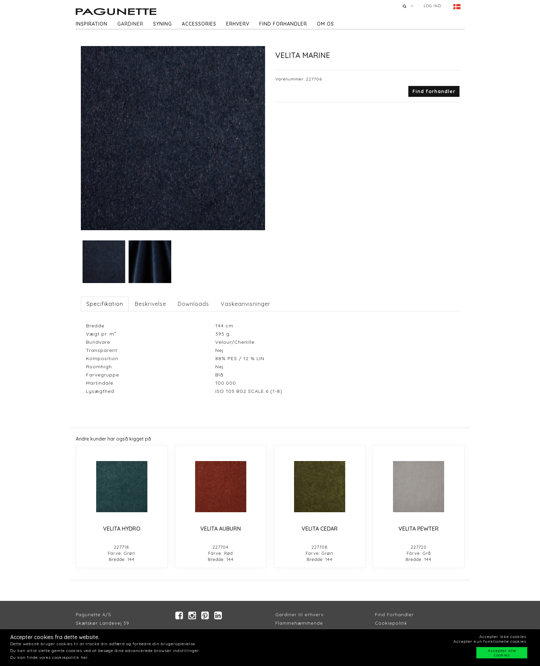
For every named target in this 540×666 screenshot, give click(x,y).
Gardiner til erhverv (299, 614)
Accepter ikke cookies (502, 636)
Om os (325, 24)
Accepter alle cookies (502, 652)
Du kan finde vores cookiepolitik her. (49, 657)
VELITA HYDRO (121, 528)
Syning (162, 24)
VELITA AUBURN (220, 528)
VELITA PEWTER (418, 528)
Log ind (432, 5)
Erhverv (237, 24)
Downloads (193, 303)
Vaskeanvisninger (246, 303)
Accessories (199, 24)
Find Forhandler (394, 614)
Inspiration (91, 24)
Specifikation (104, 303)
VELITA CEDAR (320, 528)
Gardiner (130, 24)
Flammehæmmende (299, 623)
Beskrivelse (150, 303)
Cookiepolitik (391, 623)
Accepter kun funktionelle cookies (489, 641)
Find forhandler (283, 24)
